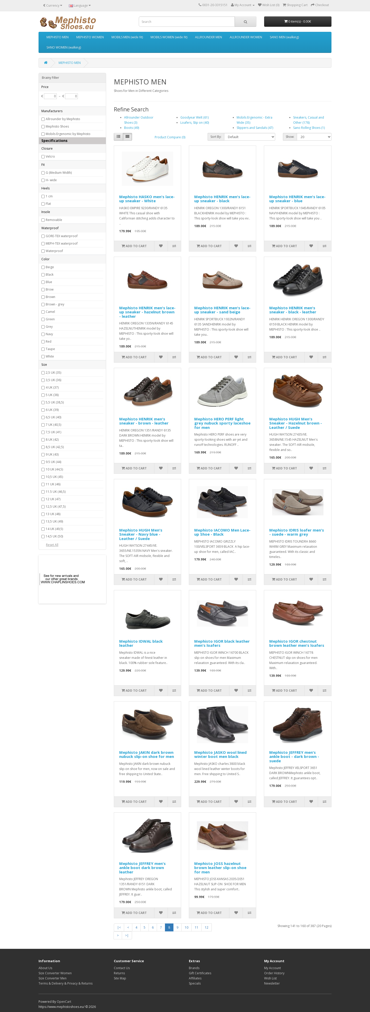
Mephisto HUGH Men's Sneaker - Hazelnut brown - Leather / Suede (295, 423)
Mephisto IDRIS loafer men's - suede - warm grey (296, 532)
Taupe (50, 349)
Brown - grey (55, 304)
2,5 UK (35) (53, 372)
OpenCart (64, 1001)
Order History (274, 973)
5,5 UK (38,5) (55, 402)
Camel (50, 312)
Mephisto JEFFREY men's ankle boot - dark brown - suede (294, 756)
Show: (290, 136)
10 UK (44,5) (54, 469)
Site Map (120, 978)
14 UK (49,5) (54, 529)
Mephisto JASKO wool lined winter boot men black (220, 754)
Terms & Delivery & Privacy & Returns (65, 983)
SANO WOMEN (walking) (64, 47)
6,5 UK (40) (53, 417)
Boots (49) (131, 128)
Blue (49, 282)
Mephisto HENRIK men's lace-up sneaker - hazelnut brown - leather (147, 312)
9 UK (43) (52, 454)
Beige (50, 267)
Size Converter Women (55, 973)
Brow (49, 289)
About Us (45, 968)
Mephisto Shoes (57, 126)
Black (49, 274)
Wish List (270, 978)
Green (50, 319)
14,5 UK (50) (54, 536)
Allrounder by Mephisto (63, 119)
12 (206, 927)
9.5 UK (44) (53, 462)
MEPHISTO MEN (58, 37)
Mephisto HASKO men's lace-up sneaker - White (147, 199)
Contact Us (122, 968)
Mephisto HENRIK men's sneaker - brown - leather (144, 421)
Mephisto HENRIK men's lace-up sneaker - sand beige (222, 310)
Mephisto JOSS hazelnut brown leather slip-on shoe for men (220, 867)
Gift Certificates (200, 973)
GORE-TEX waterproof (62, 236)
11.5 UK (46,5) (56, 491)
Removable (54, 220)
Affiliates (195, 978)
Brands (194, 968)
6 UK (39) (52, 410)
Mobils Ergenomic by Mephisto (68, 134)
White (50, 356)
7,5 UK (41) (53, 432)
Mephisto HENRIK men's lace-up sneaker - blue (297, 199)
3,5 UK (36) (53, 380)
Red (48, 341)
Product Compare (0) (170, 137)
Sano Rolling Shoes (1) (309, 128)
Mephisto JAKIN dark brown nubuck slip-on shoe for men (146, 754)
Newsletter (272, 983)
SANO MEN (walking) (284, 37)
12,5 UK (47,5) (56, 506)
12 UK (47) (53, 499)
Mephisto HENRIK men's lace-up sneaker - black (222, 199)
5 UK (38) (52, 395)
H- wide (51, 180)
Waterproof (54, 251)
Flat (48, 203)
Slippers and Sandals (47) (255, 128)
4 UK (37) (52, 387)
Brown (50, 297)
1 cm (49, 196)
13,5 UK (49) (54, 521)
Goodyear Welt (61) (194, 117)
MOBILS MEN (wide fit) (127, 37)
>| (127, 935)
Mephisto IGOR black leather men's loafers (222, 643)
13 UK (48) (53, 514)
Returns (119, 973)
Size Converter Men (53, 978)
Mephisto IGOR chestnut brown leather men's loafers (296, 643)
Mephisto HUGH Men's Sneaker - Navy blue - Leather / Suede (140, 534)
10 (186, 927)
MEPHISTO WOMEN (90, 37)
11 (196, 927)
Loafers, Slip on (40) (194, 122)
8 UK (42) (52, 439)
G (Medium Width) (59, 172)
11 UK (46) (53, 484)
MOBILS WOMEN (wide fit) (169, 37)
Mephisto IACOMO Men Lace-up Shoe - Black (222, 532)
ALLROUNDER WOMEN (246, 37)
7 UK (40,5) (53, 424)
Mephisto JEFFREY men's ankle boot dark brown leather (142, 867)
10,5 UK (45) (54, 477)
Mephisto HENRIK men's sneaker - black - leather (292, 310)
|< (119, 927)
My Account (272, 968)
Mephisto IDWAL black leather (141, 643)
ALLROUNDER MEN (208, 37)
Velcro (50, 156)
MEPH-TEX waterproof (62, 243)
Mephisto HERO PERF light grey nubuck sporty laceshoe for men (222, 423)
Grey (49, 326)
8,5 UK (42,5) (55, 447)
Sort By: (215, 136)
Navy (49, 334)
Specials (195, 983)
